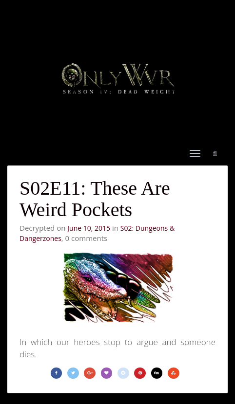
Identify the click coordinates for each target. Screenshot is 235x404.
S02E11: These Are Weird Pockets (95, 198)
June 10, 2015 (88, 228)
